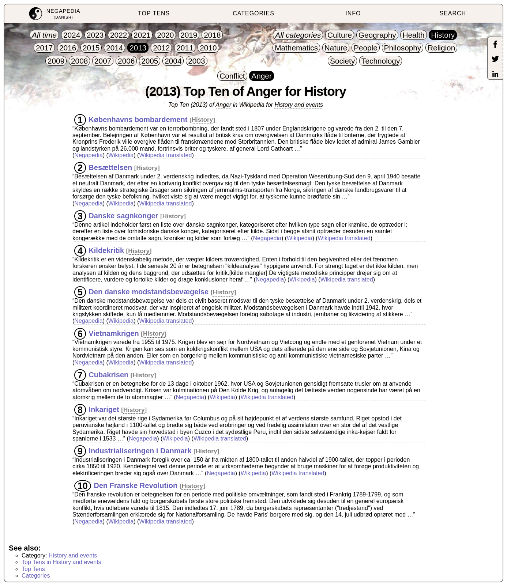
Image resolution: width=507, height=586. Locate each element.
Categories (36, 575)
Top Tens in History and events (61, 562)
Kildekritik (106, 250)
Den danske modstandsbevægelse (149, 292)
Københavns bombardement (138, 119)
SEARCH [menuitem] (452, 13)
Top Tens (33, 569)
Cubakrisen (108, 375)
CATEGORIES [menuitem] (253, 13)
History (202, 119)
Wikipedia (121, 155)
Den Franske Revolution (135, 485)
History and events (298, 105)
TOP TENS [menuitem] (154, 13)
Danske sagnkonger (123, 216)
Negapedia (88, 155)
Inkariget (104, 409)
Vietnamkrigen (114, 333)
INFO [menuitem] (353, 13)
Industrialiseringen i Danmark (140, 451)
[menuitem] (54, 13)
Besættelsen (110, 167)
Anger (224, 105)
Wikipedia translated (165, 155)
